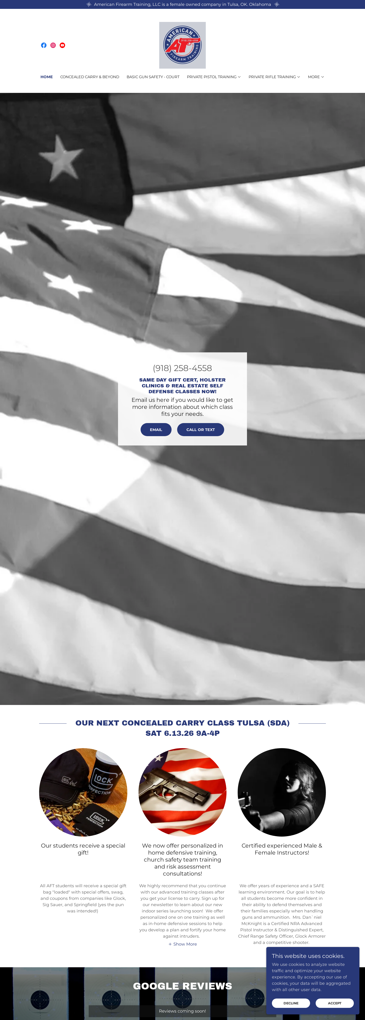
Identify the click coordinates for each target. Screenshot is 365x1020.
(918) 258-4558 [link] (182, 368)
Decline (291, 1003)
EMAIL (156, 430)
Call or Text (200, 430)
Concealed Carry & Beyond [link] (89, 77)
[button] (214, 77)
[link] (43, 45)
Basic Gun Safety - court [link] (153, 77)
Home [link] (47, 77)
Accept (334, 1003)
